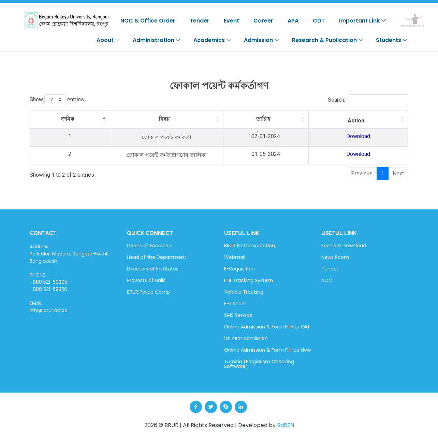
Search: (368, 99)
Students (392, 40)
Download (375, 136)
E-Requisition (239, 268)
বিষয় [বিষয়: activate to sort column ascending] (172, 119)
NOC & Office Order (147, 21)
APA (293, 21)
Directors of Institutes (152, 268)
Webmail (234, 257)
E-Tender (235, 303)
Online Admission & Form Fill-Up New (267, 350)
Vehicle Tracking (243, 292)
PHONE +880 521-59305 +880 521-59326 (48, 282)
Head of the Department (156, 257)
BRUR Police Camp (148, 292)
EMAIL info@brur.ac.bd (49, 307)
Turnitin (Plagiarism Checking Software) (259, 364)
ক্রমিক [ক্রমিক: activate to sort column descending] (54, 119)
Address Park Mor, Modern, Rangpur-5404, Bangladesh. (69, 253)
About (108, 40)
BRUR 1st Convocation (249, 245)
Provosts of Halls (146, 280)
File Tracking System (248, 280)
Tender (199, 21)
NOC (326, 280)
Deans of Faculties (149, 245)
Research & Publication (328, 40)
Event (231, 21)
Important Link (362, 21)
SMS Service (238, 315)
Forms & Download (343, 245)
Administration (157, 40)
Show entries (57, 99)
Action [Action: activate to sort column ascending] (372, 120)
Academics (212, 40)
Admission (262, 40)
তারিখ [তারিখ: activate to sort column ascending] (301, 119)
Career (263, 21)
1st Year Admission (246, 338)
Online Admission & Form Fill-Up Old (266, 326)
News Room (335, 257)
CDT (319, 21)
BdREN (285, 425)
